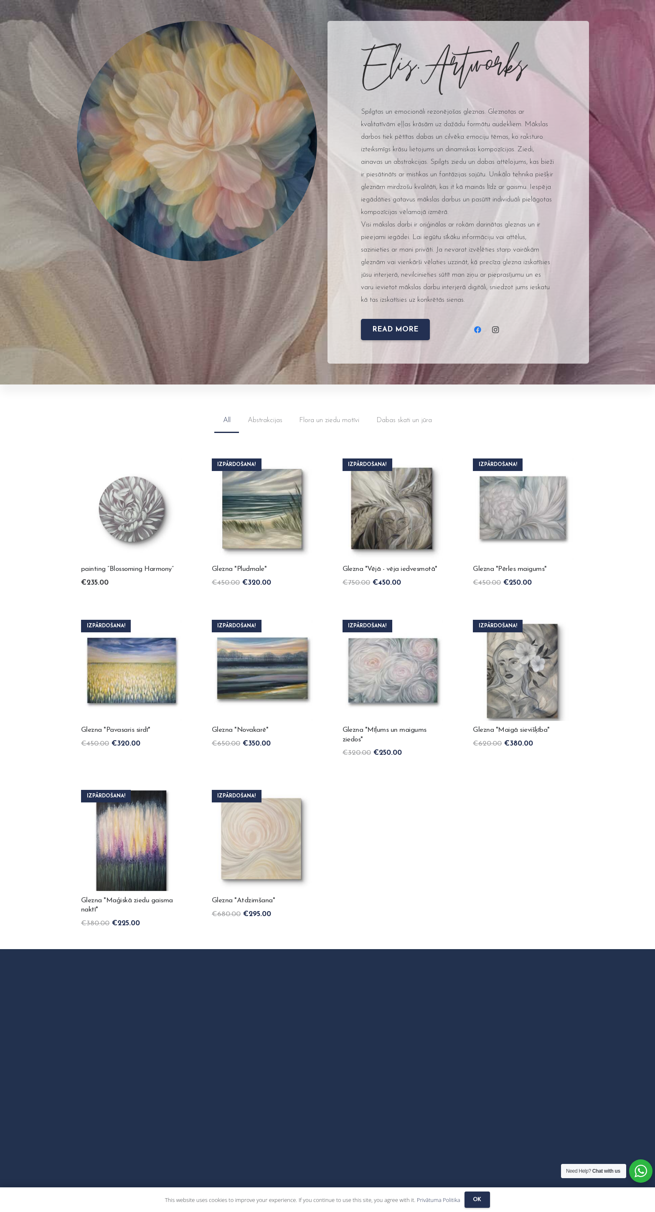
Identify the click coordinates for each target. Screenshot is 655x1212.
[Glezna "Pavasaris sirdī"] (131, 625)
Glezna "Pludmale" (239, 569)
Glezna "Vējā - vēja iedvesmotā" (390, 569)
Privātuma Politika (438, 1200)
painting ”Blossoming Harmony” (127, 569)
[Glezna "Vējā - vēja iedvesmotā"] (393, 464)
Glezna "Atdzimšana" (243, 900)
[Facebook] (478, 330)
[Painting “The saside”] (262, 464)
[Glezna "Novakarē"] (262, 625)
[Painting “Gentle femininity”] (523, 625)
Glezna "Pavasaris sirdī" (115, 729)
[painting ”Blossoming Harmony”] (131, 464)
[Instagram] (496, 330)
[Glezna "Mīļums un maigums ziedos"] (393, 625)
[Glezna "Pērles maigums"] (523, 464)
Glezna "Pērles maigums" (509, 569)
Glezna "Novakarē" (240, 729)
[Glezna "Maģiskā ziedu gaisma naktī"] (131, 796)
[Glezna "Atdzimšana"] (262, 796)
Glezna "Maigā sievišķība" (511, 729)
